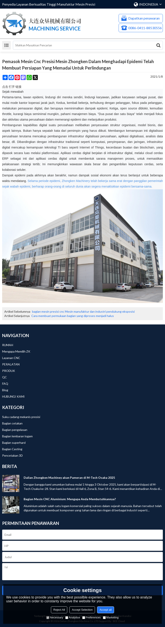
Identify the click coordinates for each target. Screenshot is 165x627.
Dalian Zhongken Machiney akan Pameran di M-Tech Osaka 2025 (69, 477)
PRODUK (8, 371)
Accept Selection (82, 609)
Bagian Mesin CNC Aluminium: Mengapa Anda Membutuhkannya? (70, 499)
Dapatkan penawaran (144, 18)
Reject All (59, 609)
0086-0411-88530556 (145, 28)
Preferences (91, 617)
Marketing (111, 617)
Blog (5, 390)
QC (4, 377)
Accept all (105, 609)
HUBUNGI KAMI (13, 396)
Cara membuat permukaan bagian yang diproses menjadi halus (72, 316)
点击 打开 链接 (11, 86)
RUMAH (7, 345)
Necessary (54, 617)
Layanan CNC (11, 358)
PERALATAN (11, 364)
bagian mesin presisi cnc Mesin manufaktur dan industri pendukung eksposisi (83, 311)
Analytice (72, 617)
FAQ (5, 383)
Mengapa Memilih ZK (16, 351)
